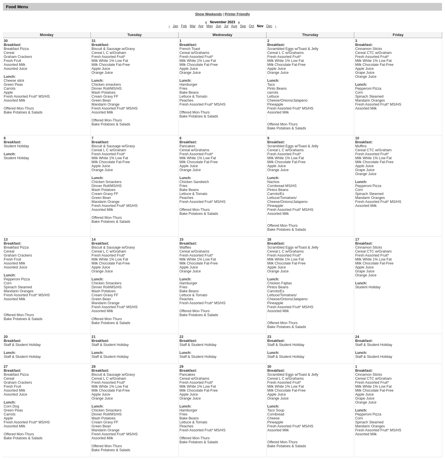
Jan (175, 26)
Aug (234, 26)
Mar (193, 26)
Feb (184, 26)
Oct (251, 26)
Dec (269, 26)
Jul (226, 26)
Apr (201, 26)
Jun (218, 26)
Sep (243, 26)
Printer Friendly (237, 14)
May (209, 26)
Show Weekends (208, 14)
